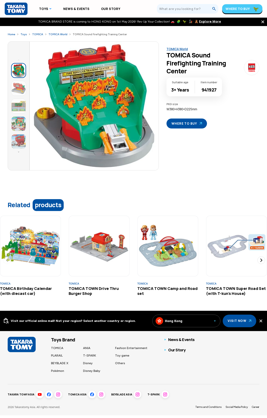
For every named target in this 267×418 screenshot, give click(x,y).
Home (11, 34)
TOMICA (37, 34)
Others (120, 363)
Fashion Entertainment (131, 348)
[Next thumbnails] (18, 152)
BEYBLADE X (59, 363)
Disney (88, 363)
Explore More (210, 22)
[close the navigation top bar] (262, 22)
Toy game (122, 355)
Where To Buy (238, 9)
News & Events (76, 9)
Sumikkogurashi (94, 378)
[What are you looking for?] (185, 9)
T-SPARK (89, 355)
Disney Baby (91, 371)
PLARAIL (57, 355)
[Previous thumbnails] (18, 60)
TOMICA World (58, 34)
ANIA (86, 348)
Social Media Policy (237, 409)
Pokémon (57, 371)
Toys (43, 9)
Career (255, 409)
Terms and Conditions (208, 409)
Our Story (110, 9)
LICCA (55, 378)
